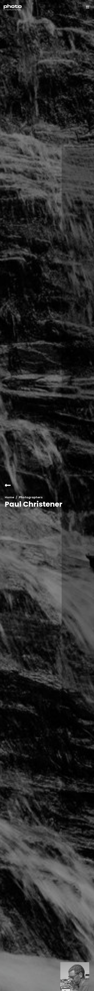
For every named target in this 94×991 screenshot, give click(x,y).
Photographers (30, 497)
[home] (13, 7)
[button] (85, 7)
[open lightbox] (74, 976)
